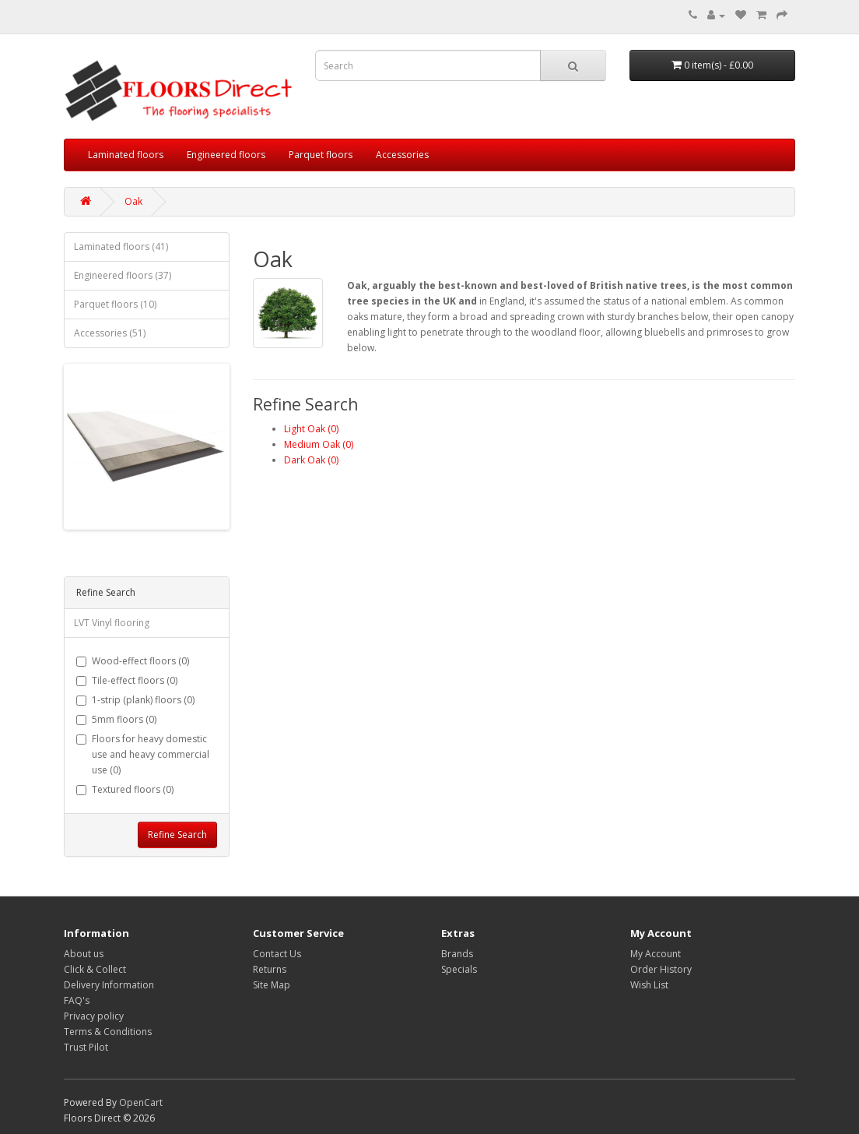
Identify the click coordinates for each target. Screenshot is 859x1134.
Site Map (271, 984)
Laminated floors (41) (121, 246)
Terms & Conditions (108, 1031)
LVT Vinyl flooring (111, 622)
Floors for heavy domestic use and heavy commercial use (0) (142, 754)
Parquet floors (320, 154)
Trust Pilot (86, 1047)
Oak (133, 201)
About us (83, 953)
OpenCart (141, 1102)
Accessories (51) (110, 333)
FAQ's (76, 1000)
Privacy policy (94, 1016)
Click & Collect (95, 969)
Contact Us (277, 953)
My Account (655, 953)
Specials (459, 969)
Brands (457, 953)
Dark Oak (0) (311, 460)
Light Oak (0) (311, 428)
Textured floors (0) (125, 789)
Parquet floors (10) (115, 304)
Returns (269, 969)
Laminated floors (125, 154)
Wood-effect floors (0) (132, 660)
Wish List (649, 984)
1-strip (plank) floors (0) (135, 699)
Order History (661, 969)
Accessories (402, 154)
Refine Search (177, 834)
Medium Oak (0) (318, 444)
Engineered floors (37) (122, 275)
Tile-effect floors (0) (126, 680)
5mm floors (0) (116, 719)
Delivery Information (109, 984)
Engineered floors (226, 154)
